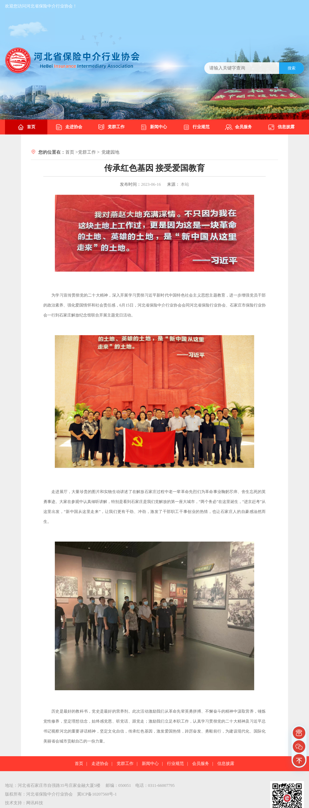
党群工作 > (89, 152)
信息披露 (281, 127)
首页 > (71, 152)
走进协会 (68, 127)
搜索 (292, 68)
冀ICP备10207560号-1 (97, 794)
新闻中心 (153, 127)
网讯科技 (34, 803)
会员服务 (238, 127)
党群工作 (111, 127)
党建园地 (110, 152)
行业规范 (196, 127)
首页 (26, 127)
